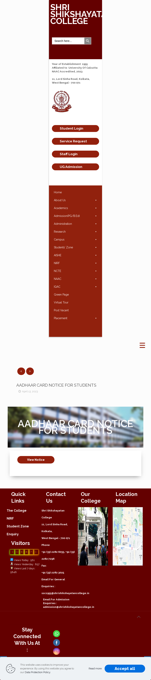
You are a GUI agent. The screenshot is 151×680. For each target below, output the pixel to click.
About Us (75, 200)
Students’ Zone (75, 247)
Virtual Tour (61, 302)
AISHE (75, 255)
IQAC (75, 287)
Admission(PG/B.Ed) (75, 216)
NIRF (75, 263)
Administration (75, 224)
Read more (95, 668)
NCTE (75, 271)
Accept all (125, 668)
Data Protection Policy (37, 672)
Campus (75, 239)
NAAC (75, 279)
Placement (75, 318)
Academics (75, 208)
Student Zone (18, 526)
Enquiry (13, 534)
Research (75, 232)
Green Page (61, 294)
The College (17, 510)
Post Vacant (61, 310)
